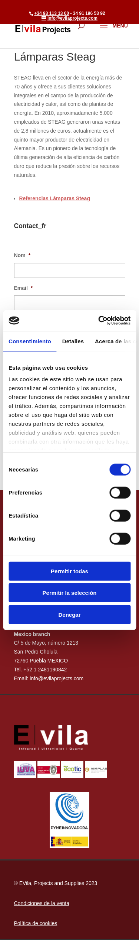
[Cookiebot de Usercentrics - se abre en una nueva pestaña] (98, 320)
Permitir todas (69, 571)
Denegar (69, 614)
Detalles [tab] (73, 341)
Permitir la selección (70, 593)
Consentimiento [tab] (30, 341)
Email (23, 288)
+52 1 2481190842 (45, 669)
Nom (22, 255)
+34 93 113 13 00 (51, 13)
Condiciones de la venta (41, 903)
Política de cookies (35, 923)
